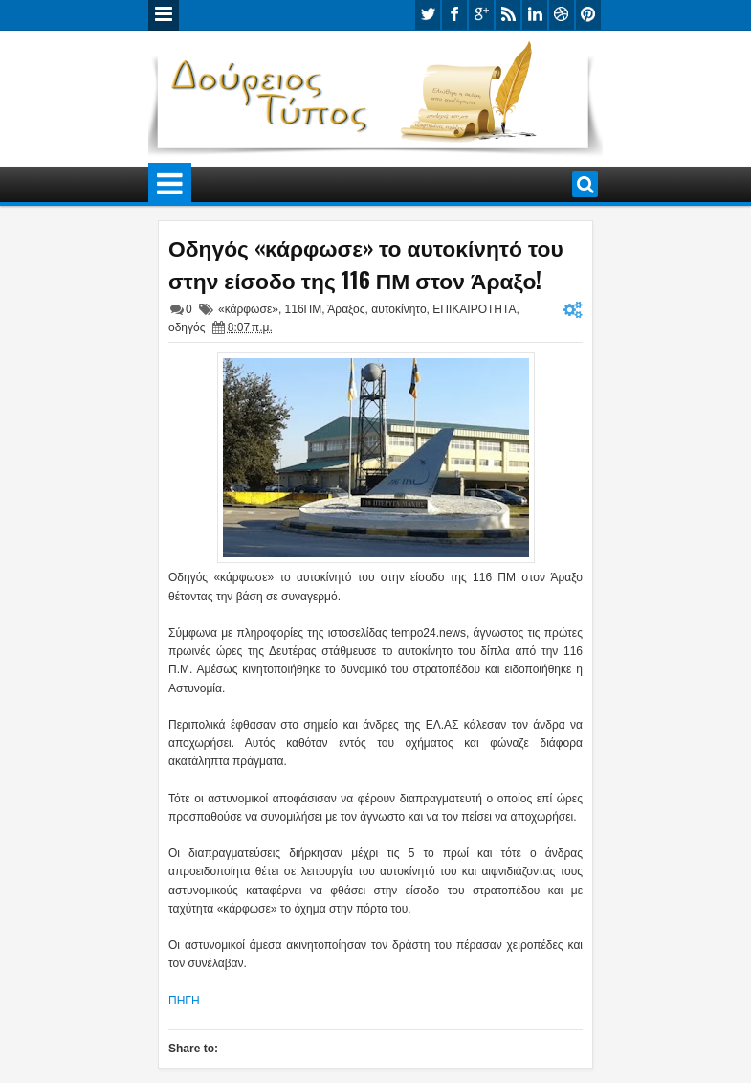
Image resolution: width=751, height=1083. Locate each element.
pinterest (588, 15)
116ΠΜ (303, 309)
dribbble (561, 15)
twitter (427, 15)
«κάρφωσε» (248, 309)
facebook (454, 15)
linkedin (534, 15)
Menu (163, 15)
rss (508, 15)
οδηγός (186, 327)
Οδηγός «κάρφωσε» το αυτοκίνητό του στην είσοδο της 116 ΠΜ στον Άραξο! (365, 263)
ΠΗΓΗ (184, 1000)
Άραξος (345, 309)
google (481, 15)
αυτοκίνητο (398, 309)
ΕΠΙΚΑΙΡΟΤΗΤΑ (474, 309)
